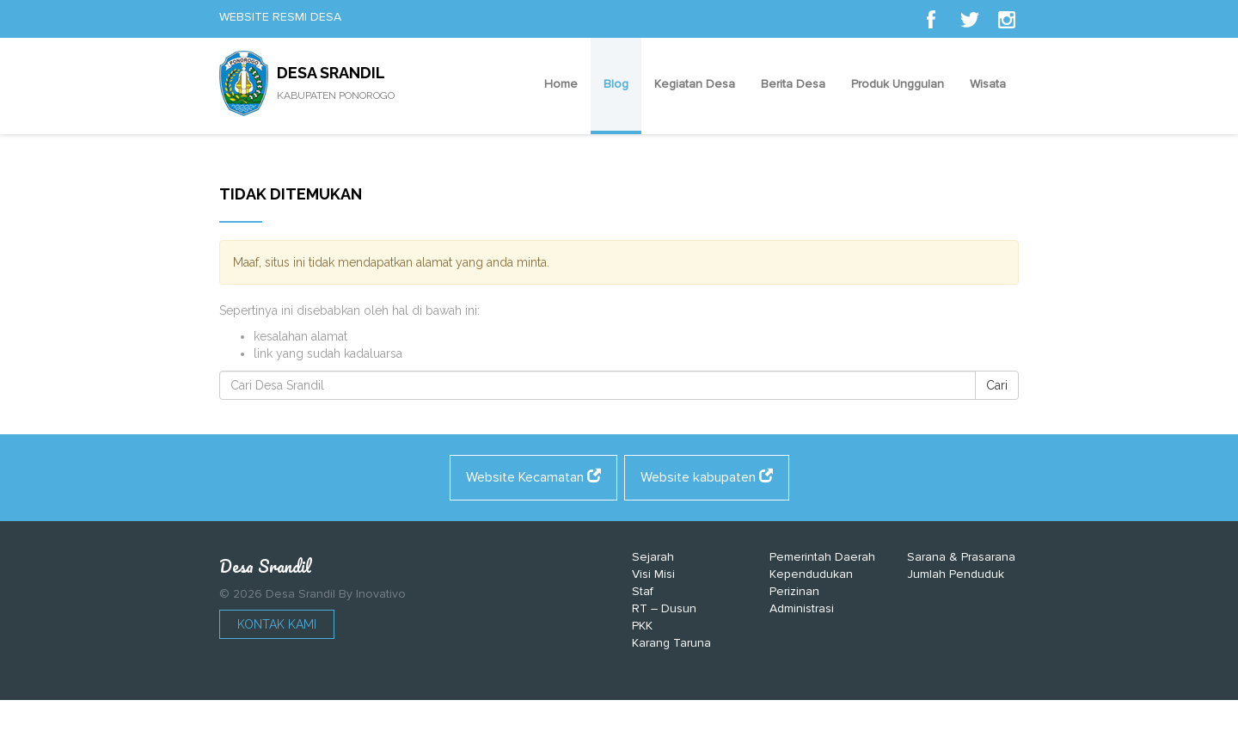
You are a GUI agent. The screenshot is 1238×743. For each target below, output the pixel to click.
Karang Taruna (671, 643)
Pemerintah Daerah (822, 557)
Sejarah (653, 557)
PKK (642, 625)
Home (561, 84)
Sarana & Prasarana (961, 557)
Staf (642, 591)
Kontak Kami (276, 624)
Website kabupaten (706, 477)
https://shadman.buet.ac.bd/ (541, 726)
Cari (997, 385)
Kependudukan (811, 574)
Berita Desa (793, 84)
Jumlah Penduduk (955, 574)
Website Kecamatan (533, 477)
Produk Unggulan (897, 84)
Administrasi (801, 608)
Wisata (988, 84)
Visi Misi (653, 574)
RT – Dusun (664, 608)
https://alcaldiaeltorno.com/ (700, 726)
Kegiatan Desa (694, 84)
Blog (616, 84)
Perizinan (794, 591)
